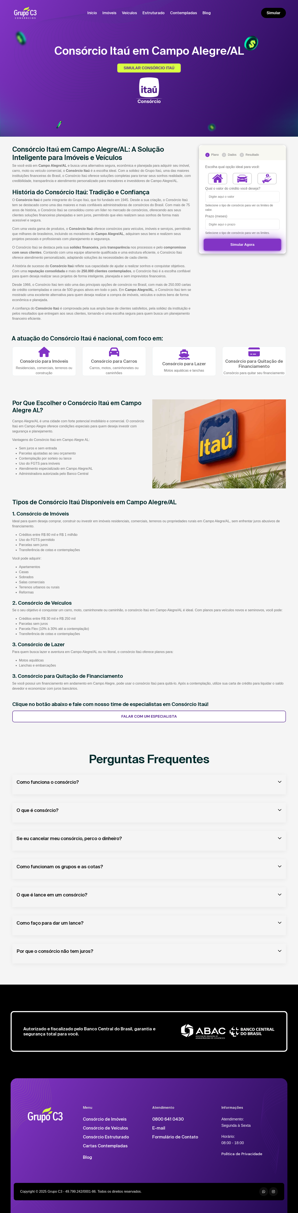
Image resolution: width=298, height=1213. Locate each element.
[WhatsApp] (263, 1191)
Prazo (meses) (216, 216)
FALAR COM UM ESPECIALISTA (149, 716)
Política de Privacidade (241, 1153)
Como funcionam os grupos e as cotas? (60, 866)
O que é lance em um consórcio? (52, 894)
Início (92, 13)
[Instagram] (273, 1191)
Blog (207, 13)
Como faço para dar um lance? (50, 922)
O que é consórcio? (38, 810)
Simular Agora (242, 244)
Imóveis (109, 13)
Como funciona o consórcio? (48, 782)
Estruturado (154, 13)
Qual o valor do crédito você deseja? (232, 188)
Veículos (129, 13)
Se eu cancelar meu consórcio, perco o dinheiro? (69, 838)
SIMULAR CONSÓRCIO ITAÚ (149, 68)
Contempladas (183, 13)
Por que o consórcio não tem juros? (55, 951)
